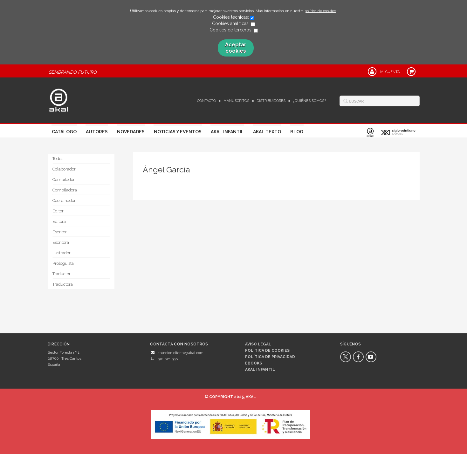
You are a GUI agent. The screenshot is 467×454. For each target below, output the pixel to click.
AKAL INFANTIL (260, 369)
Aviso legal (258, 344)
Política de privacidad (270, 357)
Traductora (62, 284)
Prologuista (63, 263)
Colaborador (64, 169)
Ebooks (253, 363)
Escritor (59, 232)
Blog (296, 131)
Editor (58, 211)
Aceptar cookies (235, 48)
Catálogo (64, 131)
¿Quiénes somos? (309, 101)
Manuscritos (236, 101)
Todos (57, 158)
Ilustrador (61, 252)
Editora (59, 221)
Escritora (60, 242)
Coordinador (64, 200)
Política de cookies (267, 350)
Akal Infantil (227, 131)
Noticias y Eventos (178, 131)
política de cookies (320, 11)
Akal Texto (267, 131)
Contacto (206, 101)
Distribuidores (271, 101)
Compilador (63, 179)
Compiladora (64, 190)
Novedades (131, 131)
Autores (97, 131)
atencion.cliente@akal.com (180, 353)
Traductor (61, 273)
